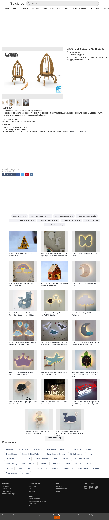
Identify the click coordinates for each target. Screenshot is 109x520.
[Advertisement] (54, 29)
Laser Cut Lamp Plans (64, 216)
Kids (90, 9)
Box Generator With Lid (37, 501)
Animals (9, 449)
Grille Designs (76, 454)
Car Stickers (23, 449)
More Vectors (11, 473)
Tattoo (29, 468)
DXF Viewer (33, 503)
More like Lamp (54, 438)
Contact (32, 491)
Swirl (20, 468)
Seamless (43, 464)
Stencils (78, 464)
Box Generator (34, 499)
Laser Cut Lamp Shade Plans (22, 220)
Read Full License (78, 132)
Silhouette (57, 464)
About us (32, 486)
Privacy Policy (61, 489)
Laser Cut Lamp (19, 216)
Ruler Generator (35, 506)
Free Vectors (6, 491)
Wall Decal (68, 468)
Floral (88, 449)
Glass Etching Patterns (31, 454)
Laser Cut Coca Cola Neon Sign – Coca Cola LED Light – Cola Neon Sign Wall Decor (85, 404)
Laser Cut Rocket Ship (54, 225)
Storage (9, 468)
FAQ (30, 489)
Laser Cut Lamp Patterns (40, 216)
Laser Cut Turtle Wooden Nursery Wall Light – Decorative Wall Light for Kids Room (85, 374)
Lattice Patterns (41, 459)
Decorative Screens (55, 449)
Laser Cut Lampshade (71, 220)
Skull (68, 464)
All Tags (25, 473)
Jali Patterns (11, 459)
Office (98, 9)
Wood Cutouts (55, 9)
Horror (89, 454)
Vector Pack (42, 468)
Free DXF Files (7, 489)
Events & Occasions (79, 9)
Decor (66, 9)
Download (9, 174)
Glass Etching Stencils (55, 454)
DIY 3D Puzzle (75, 449)
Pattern (65, 459)
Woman (96, 468)
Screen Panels (28, 464)
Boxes (44, 9)
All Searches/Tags (8, 494)
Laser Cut (5, 9)
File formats (24, 9)
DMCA (58, 491)
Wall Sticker (83, 468)
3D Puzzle (35, 9)
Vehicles (55, 468)
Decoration (37, 449)
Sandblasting (11, 464)
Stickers (90, 464)
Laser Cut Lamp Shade (86, 216)
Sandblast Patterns (81, 459)
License (59, 486)
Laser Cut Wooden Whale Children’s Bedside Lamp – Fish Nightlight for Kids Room (69, 433)
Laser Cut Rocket (91, 220)
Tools (14, 9)
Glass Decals (11, 454)
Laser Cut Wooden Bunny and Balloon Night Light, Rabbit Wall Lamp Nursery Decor (54, 256)
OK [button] (57, 518)
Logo (55, 459)
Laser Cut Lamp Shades (48, 220)
